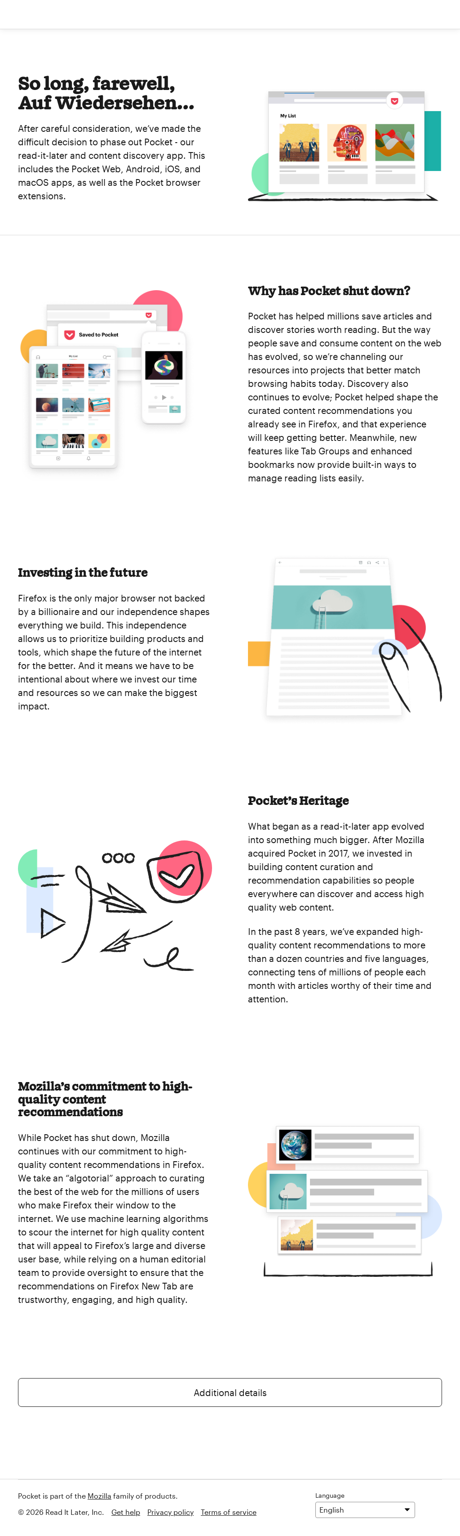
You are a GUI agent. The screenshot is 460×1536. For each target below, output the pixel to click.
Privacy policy (170, 1512)
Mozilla (99, 1495)
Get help (125, 1512)
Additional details (230, 1392)
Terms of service (229, 1512)
